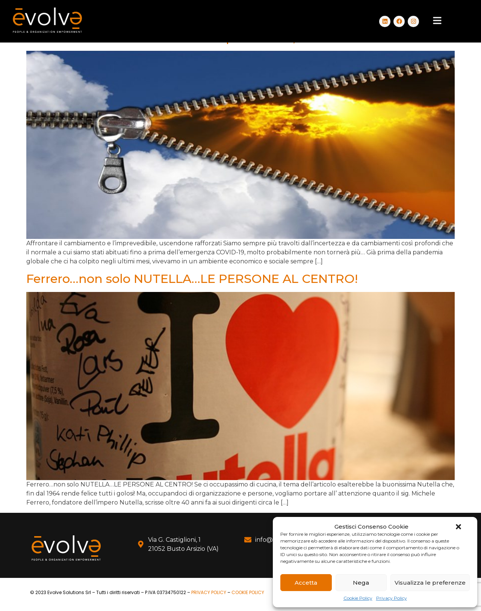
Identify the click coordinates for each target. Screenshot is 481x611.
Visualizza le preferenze (430, 582)
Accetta (306, 582)
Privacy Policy (391, 598)
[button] (458, 526)
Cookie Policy (357, 598)
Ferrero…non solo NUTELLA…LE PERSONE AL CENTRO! (192, 278)
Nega (361, 582)
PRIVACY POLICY (208, 592)
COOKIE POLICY (247, 592)
